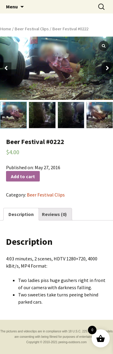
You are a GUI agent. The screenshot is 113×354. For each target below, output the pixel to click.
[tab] (21, 214)
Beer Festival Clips (31, 29)
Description (21, 214)
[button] (107, 68)
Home (5, 29)
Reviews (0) (54, 214)
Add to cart (23, 176)
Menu (12, 7)
